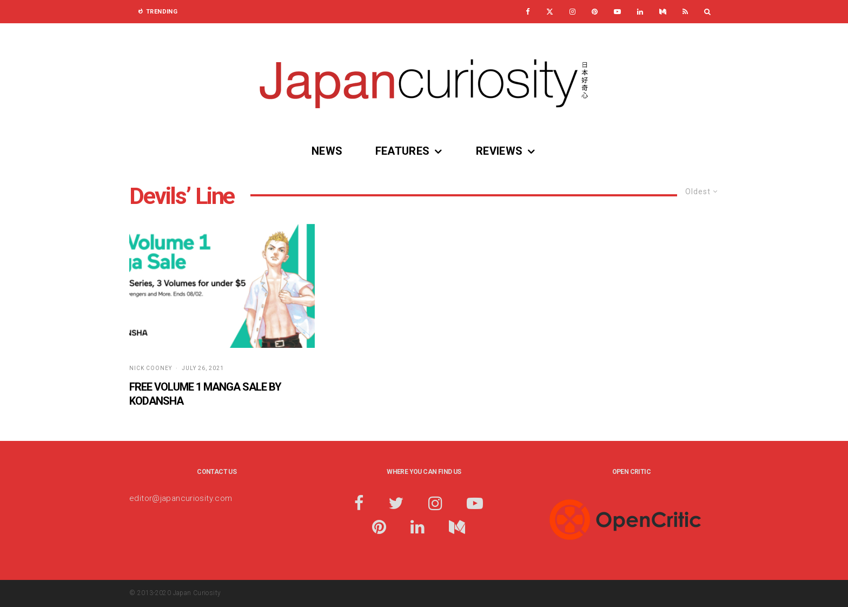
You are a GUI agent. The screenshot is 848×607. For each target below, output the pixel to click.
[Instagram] (572, 12)
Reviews (499, 150)
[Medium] (662, 12)
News (327, 150)
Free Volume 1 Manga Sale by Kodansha (205, 394)
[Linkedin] (640, 12)
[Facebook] (528, 12)
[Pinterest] (595, 12)
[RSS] (685, 12)
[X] (549, 12)
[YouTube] (617, 12)
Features (402, 150)
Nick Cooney (150, 368)
